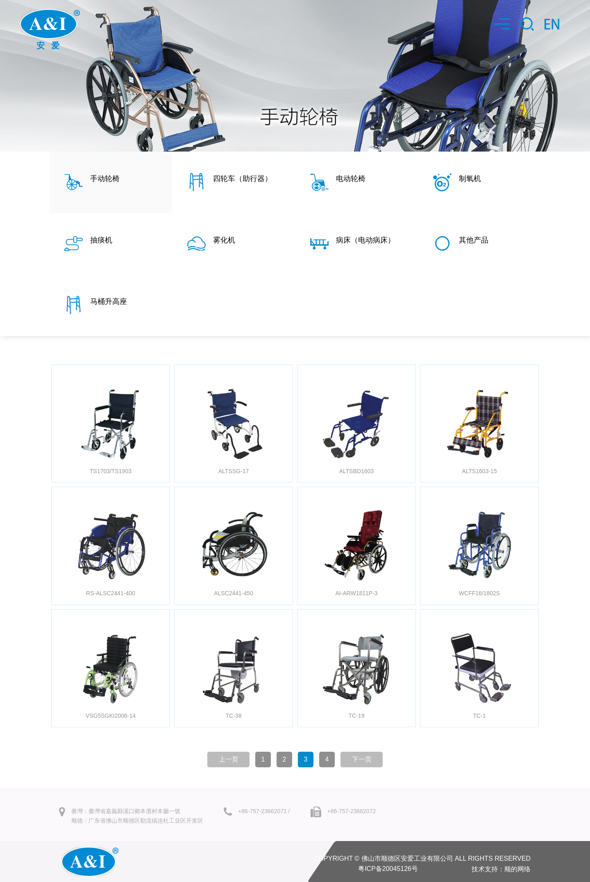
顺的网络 (517, 869)
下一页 (362, 759)
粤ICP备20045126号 (388, 868)
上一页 (228, 759)
